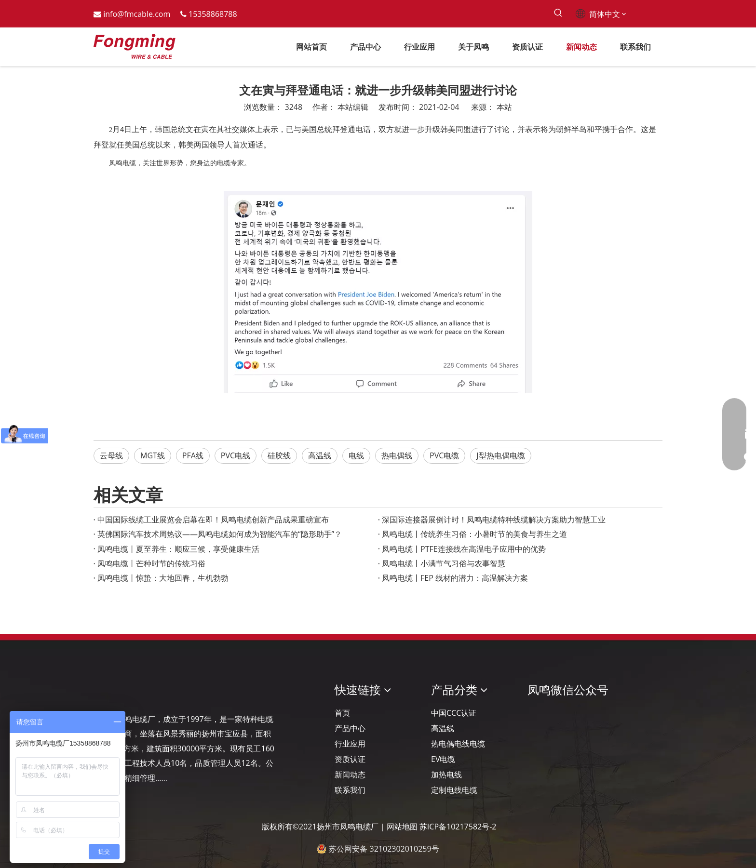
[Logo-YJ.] (101, 689)
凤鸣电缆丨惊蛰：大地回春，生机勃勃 (163, 578)
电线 (356, 455)
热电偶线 (396, 455)
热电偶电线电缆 (458, 743)
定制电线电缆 (454, 790)
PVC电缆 (444, 455)
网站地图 (402, 826)
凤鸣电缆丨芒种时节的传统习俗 (151, 563)
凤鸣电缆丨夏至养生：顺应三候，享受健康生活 (178, 549)
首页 (342, 713)
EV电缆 (443, 759)
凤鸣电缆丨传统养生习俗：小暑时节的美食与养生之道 (474, 534)
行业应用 (350, 743)
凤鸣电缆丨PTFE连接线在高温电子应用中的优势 (464, 549)
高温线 (319, 455)
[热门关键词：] (558, 13)
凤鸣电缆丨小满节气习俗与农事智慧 (443, 563)
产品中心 (350, 728)
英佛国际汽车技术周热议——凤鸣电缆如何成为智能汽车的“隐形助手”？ (219, 534)
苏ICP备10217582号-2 (458, 826)
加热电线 (446, 774)
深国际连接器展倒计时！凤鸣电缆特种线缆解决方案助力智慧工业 (494, 519)
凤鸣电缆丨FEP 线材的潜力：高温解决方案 (455, 578)
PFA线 (192, 455)
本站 (504, 107)
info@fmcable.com (136, 14)
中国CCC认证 (453, 713)
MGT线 (152, 455)
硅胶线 (279, 455)
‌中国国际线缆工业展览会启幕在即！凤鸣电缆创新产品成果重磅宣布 (213, 519)
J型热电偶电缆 (500, 455)
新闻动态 (350, 774)
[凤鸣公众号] (535, 715)
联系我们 (350, 790)
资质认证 (350, 759)
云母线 (111, 455)
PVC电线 (235, 455)
